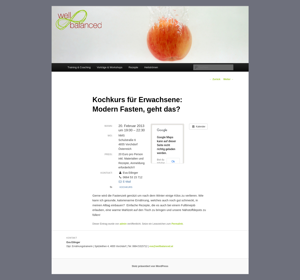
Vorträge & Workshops (110, 67)
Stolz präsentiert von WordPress (150, 266)
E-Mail (124, 181)
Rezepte (133, 67)
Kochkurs (126, 187)
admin (123, 223)
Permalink (177, 223)
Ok (173, 161)
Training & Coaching (79, 67)
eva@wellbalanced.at (161, 246)
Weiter (228, 79)
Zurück (214, 79)
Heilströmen (151, 67)
